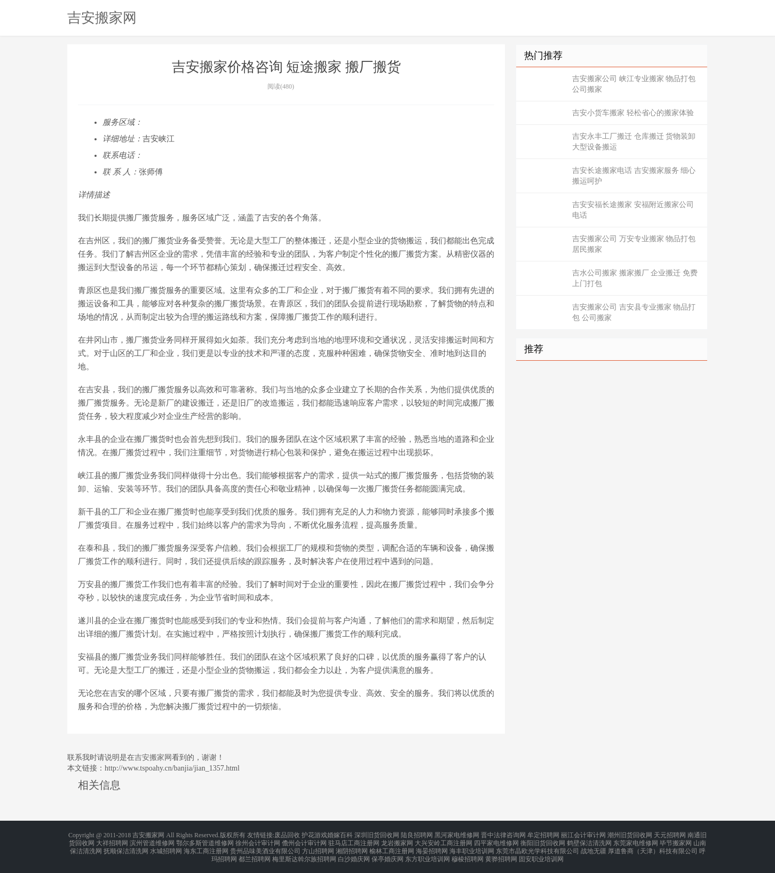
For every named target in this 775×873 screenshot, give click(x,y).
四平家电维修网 (496, 841)
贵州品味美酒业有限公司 (265, 847)
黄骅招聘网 (501, 854)
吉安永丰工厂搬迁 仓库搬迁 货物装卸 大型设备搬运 (633, 141)
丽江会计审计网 (583, 834)
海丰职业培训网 (471, 847)
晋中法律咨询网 (503, 834)
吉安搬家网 (102, 18)
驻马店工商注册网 (353, 841)
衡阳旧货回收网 (542, 841)
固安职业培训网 (541, 854)
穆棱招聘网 (468, 854)
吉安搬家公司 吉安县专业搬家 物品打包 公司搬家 (633, 312)
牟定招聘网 (543, 834)
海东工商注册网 (206, 847)
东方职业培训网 (427, 854)
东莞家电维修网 (635, 841)
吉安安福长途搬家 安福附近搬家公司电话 (633, 210)
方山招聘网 (318, 847)
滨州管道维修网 (152, 841)
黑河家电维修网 (456, 834)
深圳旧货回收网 (376, 834)
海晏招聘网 (432, 847)
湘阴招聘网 (352, 847)
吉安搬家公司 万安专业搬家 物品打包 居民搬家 (633, 244)
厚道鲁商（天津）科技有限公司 (653, 847)
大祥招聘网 (112, 841)
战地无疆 (593, 847)
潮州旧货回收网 (629, 834)
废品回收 (287, 834)
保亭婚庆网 (387, 854)
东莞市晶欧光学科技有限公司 (537, 847)
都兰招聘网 (255, 854)
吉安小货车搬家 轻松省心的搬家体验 (633, 113)
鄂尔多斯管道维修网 (205, 841)
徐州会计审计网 (257, 841)
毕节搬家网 (676, 841)
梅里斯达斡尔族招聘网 (304, 854)
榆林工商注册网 (391, 847)
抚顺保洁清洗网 (126, 847)
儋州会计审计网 (304, 841)
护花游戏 (314, 834)
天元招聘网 (670, 834)
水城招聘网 (166, 847)
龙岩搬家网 (397, 841)
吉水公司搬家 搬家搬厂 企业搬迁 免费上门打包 (635, 278)
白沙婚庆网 (354, 854)
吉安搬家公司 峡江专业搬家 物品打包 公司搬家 (633, 84)
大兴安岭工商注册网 (443, 841)
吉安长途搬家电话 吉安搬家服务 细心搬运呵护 (633, 175)
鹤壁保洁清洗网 (589, 841)
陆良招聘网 (417, 834)
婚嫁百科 (340, 834)
